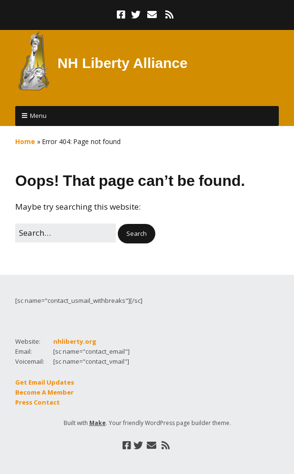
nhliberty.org (74, 341)
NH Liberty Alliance (122, 63)
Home (25, 141)
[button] (136, 233)
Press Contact (37, 402)
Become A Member (44, 392)
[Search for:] (65, 232)
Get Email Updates (44, 382)
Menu (38, 115)
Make (97, 423)
